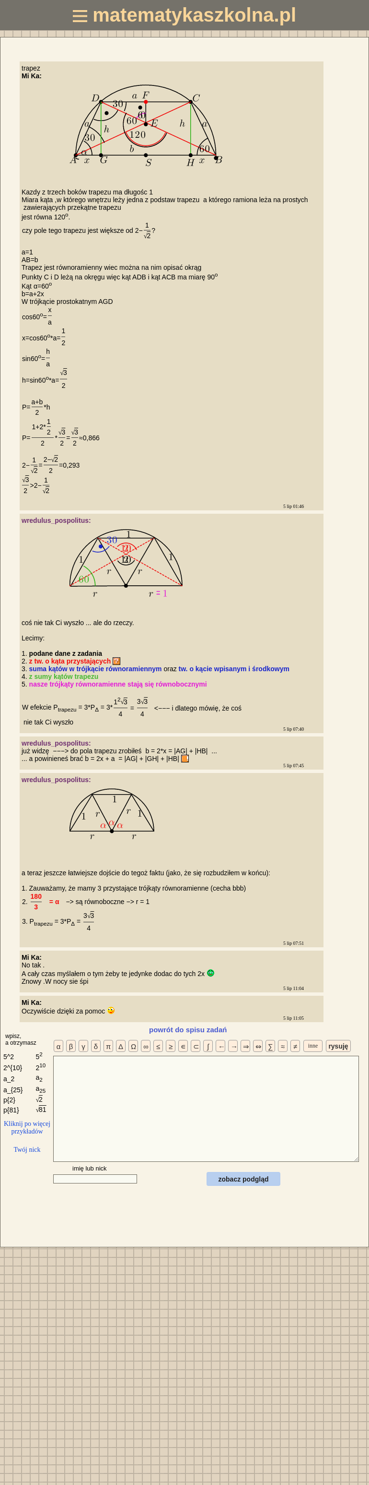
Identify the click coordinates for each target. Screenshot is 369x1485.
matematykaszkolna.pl (184, 14)
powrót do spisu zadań (188, 1030)
